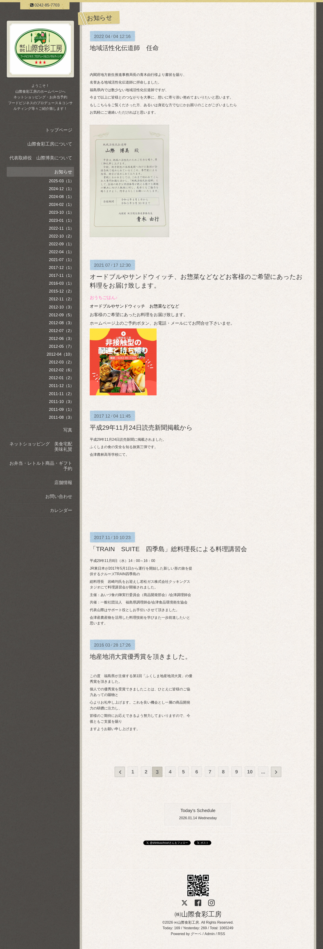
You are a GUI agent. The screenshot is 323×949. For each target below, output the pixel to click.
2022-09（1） (61, 244)
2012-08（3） (61, 323)
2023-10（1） (61, 212)
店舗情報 (63, 482)
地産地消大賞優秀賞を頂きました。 (140, 656)
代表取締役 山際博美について (40, 157)
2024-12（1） (61, 189)
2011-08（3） (61, 417)
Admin (210, 934)
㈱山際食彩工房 (198, 914)
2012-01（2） (61, 378)
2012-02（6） (61, 370)
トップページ (58, 130)
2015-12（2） (61, 291)
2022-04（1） (61, 252)
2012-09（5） (61, 315)
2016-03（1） (61, 283)
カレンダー (61, 510)
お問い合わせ (58, 496)
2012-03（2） (61, 362)
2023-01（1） (61, 220)
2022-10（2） (61, 236)
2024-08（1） (61, 196)
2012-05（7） (61, 346)
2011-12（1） (61, 385)
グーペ (196, 934)
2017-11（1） (61, 275)
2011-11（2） (61, 394)
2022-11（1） (61, 228)
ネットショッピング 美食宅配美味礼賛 (40, 446)
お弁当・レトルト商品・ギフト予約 (40, 466)
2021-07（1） (61, 260)
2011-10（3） (61, 401)
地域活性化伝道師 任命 (124, 47)
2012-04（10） (60, 354)
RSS (221, 934)
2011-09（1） (61, 409)
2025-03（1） (61, 181)
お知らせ (63, 171)
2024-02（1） (61, 204)
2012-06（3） (61, 338)
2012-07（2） (61, 330)
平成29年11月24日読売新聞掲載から (141, 427)
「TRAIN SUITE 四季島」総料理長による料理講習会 (168, 549)
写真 (67, 429)
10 (251, 772)
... (264, 772)
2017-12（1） (61, 267)
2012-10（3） (61, 307)
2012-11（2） (61, 299)
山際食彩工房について (49, 143)
